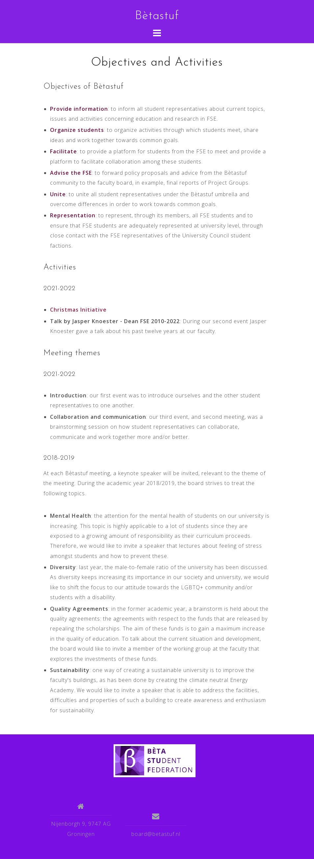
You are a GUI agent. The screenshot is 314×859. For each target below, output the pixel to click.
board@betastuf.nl (155, 834)
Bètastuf (157, 16)
